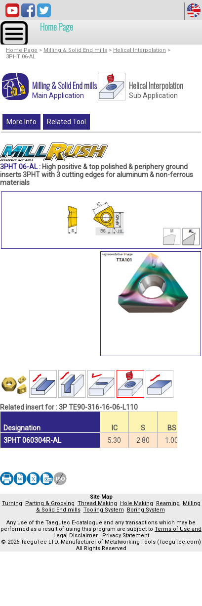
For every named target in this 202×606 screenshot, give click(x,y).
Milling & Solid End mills (75, 50)
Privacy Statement (125, 535)
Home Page (56, 26)
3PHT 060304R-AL (32, 440)
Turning (12, 503)
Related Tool (66, 122)
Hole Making (136, 503)
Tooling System (103, 510)
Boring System (146, 510)
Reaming (168, 503)
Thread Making (97, 503)
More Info (21, 122)
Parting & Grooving (50, 503)
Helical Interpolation (139, 50)
